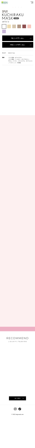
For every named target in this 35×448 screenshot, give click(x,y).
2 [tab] (16, 38)
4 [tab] (22, 38)
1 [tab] (13, 38)
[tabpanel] (17, 21)
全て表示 (17, 429)
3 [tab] (19, 38)
